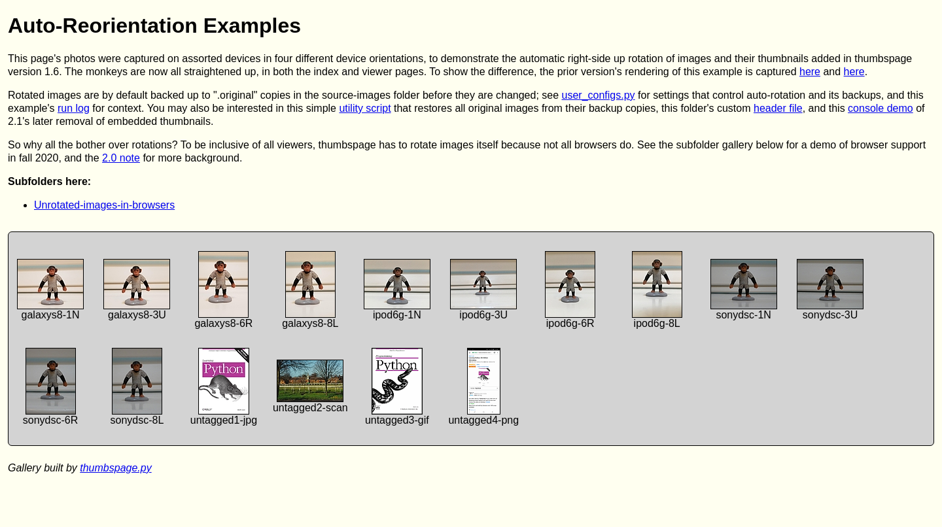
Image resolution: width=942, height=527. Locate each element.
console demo (880, 108)
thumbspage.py (115, 467)
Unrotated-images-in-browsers (104, 205)
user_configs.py (598, 95)
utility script (365, 108)
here (809, 71)
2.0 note (121, 157)
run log (74, 108)
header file (778, 108)
